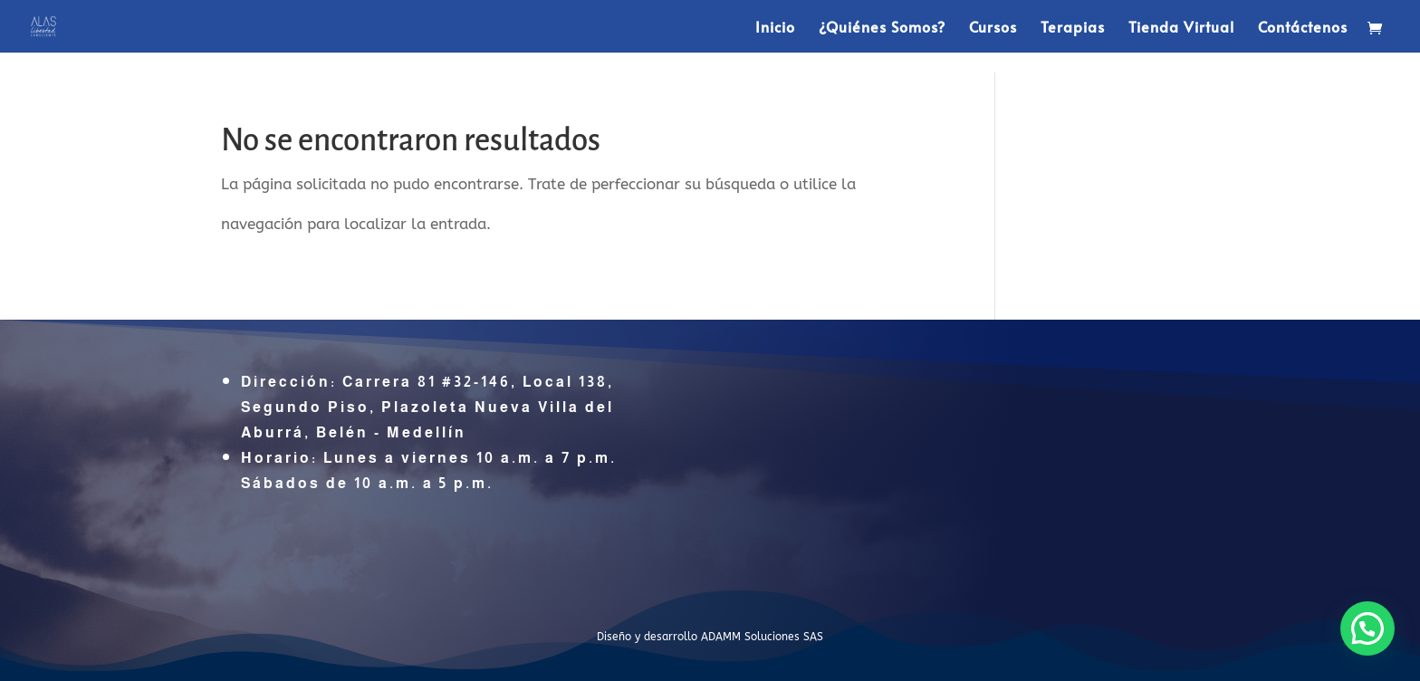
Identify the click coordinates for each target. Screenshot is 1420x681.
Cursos (993, 28)
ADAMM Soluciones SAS (762, 636)
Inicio (775, 28)
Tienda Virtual (1181, 28)
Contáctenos (1303, 28)
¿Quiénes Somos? (882, 28)
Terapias (1073, 28)
